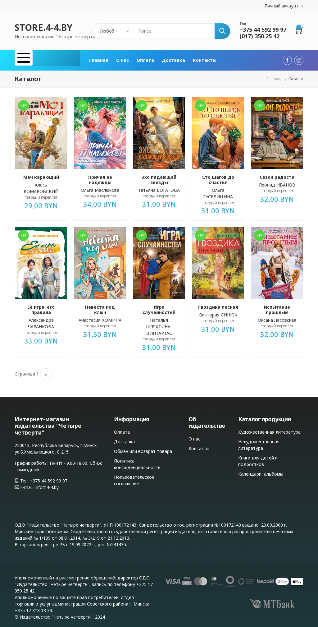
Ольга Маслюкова (100, 187)
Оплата (145, 59)
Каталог (32, 58)
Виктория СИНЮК (218, 312)
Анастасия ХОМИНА (100, 317)
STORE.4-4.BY (43, 27)
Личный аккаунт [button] (281, 6)
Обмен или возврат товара (143, 449)
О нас (122, 59)
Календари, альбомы (260, 471)
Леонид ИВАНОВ (277, 182)
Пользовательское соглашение (134, 478)
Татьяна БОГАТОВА (159, 187)
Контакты (204, 59)
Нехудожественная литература (258, 442)
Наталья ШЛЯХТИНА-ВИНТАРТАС (159, 323)
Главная (98, 59)
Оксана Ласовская (277, 317)
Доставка (173, 59)
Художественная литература (269, 429)
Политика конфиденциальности (137, 461)
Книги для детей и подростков (258, 458)
